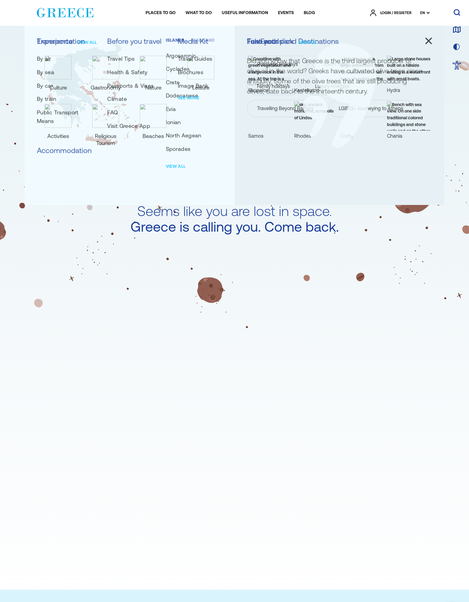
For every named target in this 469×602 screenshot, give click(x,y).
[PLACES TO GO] (160, 13)
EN (422, 13)
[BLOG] (309, 13)
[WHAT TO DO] (198, 13)
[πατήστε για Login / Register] (391, 12)
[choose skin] (457, 47)
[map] (457, 30)
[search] (457, 13)
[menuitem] (160, 13)
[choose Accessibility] (456, 65)
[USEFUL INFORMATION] (245, 13)
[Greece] (65, 12)
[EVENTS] (286, 13)
